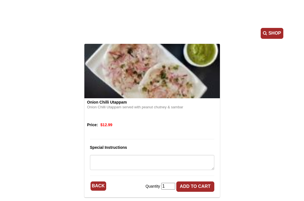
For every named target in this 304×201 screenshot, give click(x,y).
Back (98, 185)
